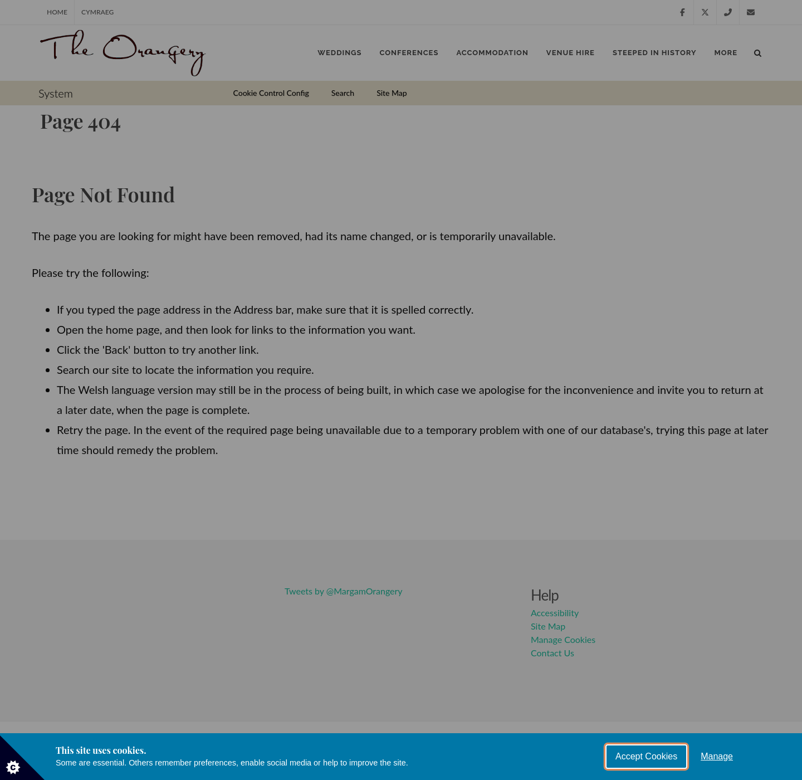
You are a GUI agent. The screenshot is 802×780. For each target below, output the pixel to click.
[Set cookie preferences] (22, 757)
